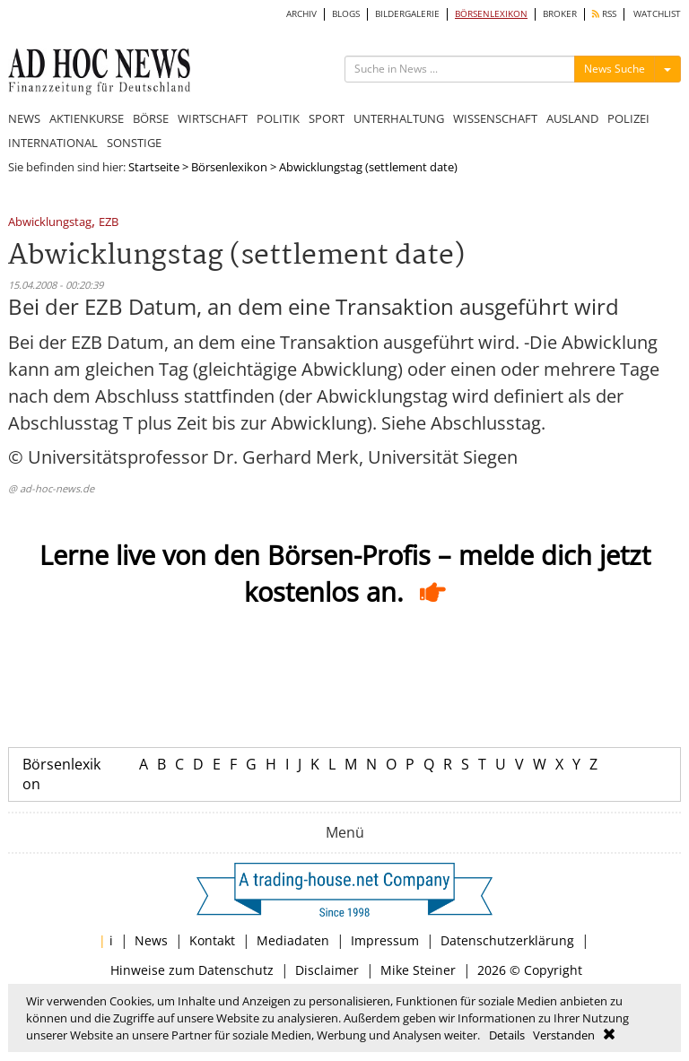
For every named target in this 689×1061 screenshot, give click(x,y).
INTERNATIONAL (53, 143)
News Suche (614, 68)
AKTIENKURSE (86, 118)
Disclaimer (327, 969)
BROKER (560, 14)
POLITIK (278, 118)
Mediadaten (293, 940)
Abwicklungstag (50, 223)
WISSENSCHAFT (495, 118)
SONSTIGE (134, 143)
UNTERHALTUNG (398, 118)
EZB (108, 223)
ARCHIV (301, 14)
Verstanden (564, 1035)
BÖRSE (151, 118)
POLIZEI (628, 118)
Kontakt (212, 940)
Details (507, 1035)
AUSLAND (572, 118)
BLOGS (346, 14)
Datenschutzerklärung (507, 940)
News (151, 940)
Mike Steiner (418, 969)
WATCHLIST (657, 14)
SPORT (326, 118)
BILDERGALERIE (407, 14)
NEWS (24, 118)
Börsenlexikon (229, 167)
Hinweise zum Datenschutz (192, 969)
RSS (604, 14)
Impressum (385, 940)
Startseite (153, 167)
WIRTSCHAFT (213, 118)
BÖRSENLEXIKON (491, 14)
